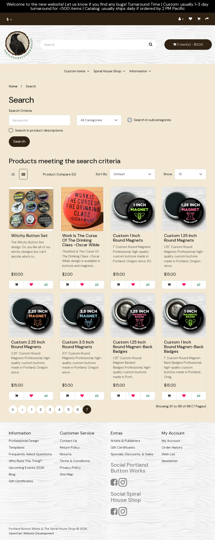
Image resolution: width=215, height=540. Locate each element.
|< (13, 409)
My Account (171, 441)
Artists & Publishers (125, 441)
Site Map (66, 474)
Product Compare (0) (59, 174)
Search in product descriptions (36, 130)
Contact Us (68, 441)
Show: (168, 174)
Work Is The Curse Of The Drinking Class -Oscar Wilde (81, 240)
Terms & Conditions (75, 461)
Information (138, 71)
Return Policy (70, 447)
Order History (172, 447)
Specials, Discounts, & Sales (132, 454)
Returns (66, 454)
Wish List (168, 454)
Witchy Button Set (29, 235)
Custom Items (74, 71)
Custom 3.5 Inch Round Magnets (78, 344)
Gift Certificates (21, 481)
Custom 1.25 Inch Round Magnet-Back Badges (132, 347)
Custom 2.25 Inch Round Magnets (28, 344)
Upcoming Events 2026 (26, 467)
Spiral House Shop (107, 71)
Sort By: (102, 174)
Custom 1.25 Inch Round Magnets (180, 237)
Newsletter (170, 461)
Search (31, 86)
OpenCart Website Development (31, 533)
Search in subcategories (149, 120)
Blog (12, 474)
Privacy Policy (70, 467)
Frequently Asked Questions (30, 454)
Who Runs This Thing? (25, 461)
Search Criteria (20, 111)
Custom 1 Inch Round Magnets (128, 237)
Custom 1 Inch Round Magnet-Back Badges (183, 347)
